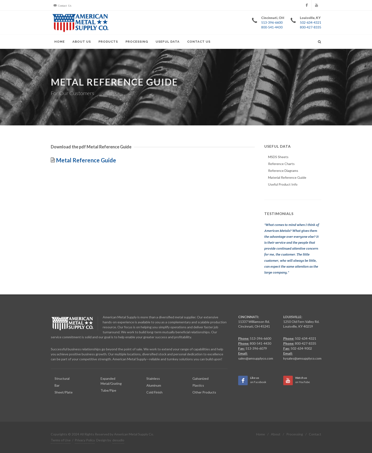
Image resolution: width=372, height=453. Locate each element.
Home (59, 41)
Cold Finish (154, 392)
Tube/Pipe (108, 390)
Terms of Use (61, 440)
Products (108, 41)
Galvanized (200, 378)
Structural (62, 378)
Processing (137, 41)
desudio (118, 440)
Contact (315, 434)
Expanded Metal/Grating (111, 380)
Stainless (153, 378)
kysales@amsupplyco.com (302, 358)
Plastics (198, 385)
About (275, 434)
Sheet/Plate (64, 392)
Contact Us (198, 41)
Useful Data (168, 41)
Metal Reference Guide (85, 160)
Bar (57, 385)
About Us (81, 41)
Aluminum (153, 385)
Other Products (204, 392)
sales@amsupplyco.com (255, 358)
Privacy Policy (85, 440)
